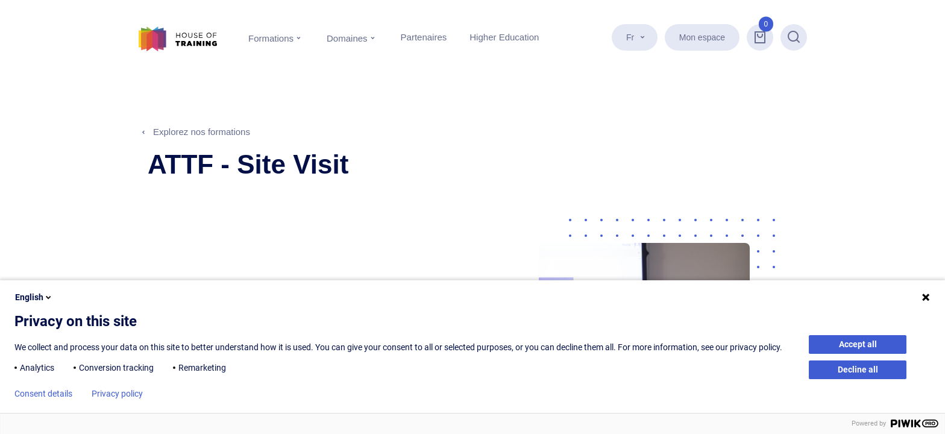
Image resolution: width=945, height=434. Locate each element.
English (34, 297)
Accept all (858, 344)
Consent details (43, 393)
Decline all (858, 369)
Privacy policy (117, 393)
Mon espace (702, 37)
